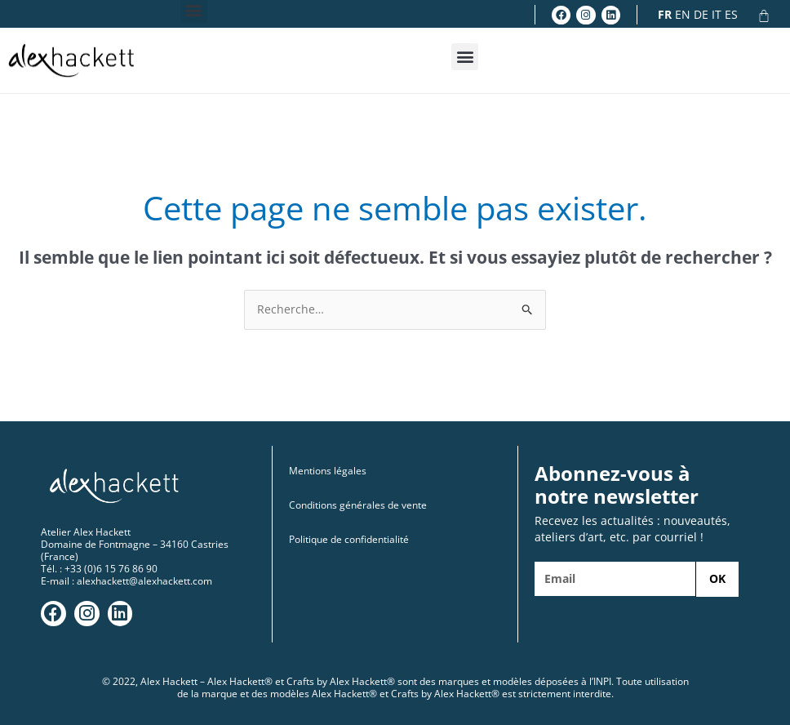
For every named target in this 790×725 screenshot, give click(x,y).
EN (682, 14)
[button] (464, 56)
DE (701, 14)
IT (716, 14)
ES (731, 14)
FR (665, 14)
